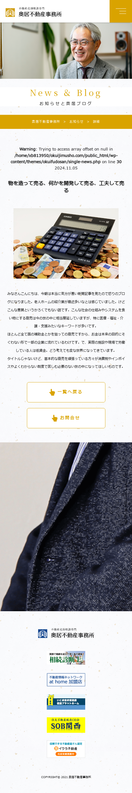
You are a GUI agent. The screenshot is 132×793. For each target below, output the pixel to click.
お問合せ (70, 418)
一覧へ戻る (70, 392)
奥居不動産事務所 (46, 121)
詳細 (92, 121)
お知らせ (72, 121)
